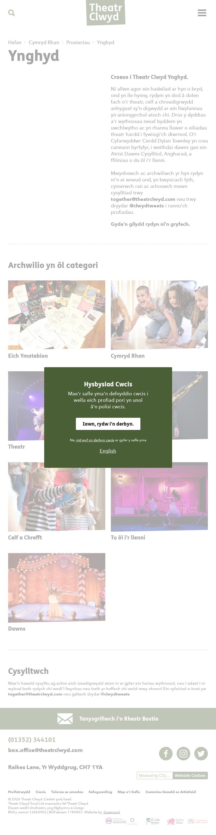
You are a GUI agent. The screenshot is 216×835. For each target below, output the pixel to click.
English (108, 451)
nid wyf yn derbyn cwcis (95, 440)
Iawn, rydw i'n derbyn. (108, 424)
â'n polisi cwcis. (108, 406)
